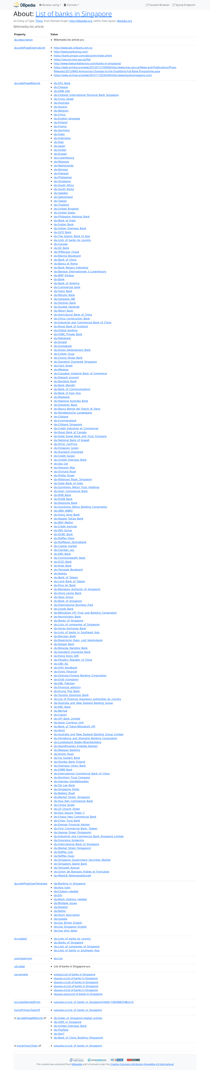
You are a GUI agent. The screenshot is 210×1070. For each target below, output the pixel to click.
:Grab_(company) (66, 679)
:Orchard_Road (65, 471)
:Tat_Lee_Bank (64, 785)
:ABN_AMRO (63, 511)
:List (58, 958)
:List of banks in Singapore (74, 974)
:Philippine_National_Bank (72, 216)
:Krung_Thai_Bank (67, 691)
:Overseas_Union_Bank (70, 765)
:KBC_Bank (62, 707)
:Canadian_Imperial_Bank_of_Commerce (80, 373)
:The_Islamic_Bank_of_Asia (72, 236)
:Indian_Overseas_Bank (70, 228)
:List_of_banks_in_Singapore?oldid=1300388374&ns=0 (93, 1002)
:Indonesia (62, 138)
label (19, 966)
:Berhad (60, 711)
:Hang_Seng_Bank (67, 514)
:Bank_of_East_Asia (67, 393)
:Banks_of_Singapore (68, 620)
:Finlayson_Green (66, 448)
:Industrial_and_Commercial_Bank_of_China (82, 322)
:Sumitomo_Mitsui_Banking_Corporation (80, 507)
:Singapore (62, 181)
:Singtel (60, 342)
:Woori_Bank (63, 310)
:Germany (62, 130)
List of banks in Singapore (74, 13)
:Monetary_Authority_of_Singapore (77, 589)
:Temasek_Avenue (67, 867)
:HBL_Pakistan (64, 683)
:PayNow (61, 1030)
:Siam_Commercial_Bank (71, 491)
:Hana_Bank (63, 291)
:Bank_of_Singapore (68, 601)
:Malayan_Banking (67, 750)
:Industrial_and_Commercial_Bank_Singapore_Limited (88, 836)
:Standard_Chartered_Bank (72, 652)
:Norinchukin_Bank (67, 616)
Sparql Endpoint (183, 5)
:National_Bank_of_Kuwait (71, 440)
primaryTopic (27, 1045)
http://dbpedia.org (80, 21)
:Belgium (61, 110)
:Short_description (67, 915)
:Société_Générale (67, 307)
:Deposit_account (66, 377)
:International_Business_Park (73, 605)
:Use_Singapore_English (70, 926)
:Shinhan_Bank (65, 303)
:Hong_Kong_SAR (66, 656)
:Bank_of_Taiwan (66, 577)
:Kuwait (60, 154)
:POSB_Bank (63, 499)
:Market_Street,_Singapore (72, 797)
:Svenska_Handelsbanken (71, 781)
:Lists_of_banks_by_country (72, 240)
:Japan (59, 146)
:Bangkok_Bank (65, 381)
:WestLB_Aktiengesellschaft (72, 875)
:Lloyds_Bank (64, 609)
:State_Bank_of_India (68, 483)
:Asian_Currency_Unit (69, 722)
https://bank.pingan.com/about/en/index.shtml (83, 55)
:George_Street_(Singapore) (72, 832)
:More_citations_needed (70, 899)
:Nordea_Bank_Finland (69, 762)
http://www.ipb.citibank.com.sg (73, 48)
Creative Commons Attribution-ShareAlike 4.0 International (142, 1064)
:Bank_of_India (65, 220)
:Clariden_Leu (64, 550)
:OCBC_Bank (63, 534)
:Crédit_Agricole (65, 526)
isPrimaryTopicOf (27, 1010)
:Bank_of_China (65, 259)
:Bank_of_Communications (72, 389)
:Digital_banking (65, 330)
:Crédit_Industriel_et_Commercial (76, 428)
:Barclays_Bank (65, 636)
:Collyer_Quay (64, 354)
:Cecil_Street (63, 365)
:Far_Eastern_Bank (67, 758)
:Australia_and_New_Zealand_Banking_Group (83, 703)
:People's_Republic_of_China (73, 660)
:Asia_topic (62, 887)
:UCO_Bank (62, 232)
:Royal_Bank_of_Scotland (71, 326)
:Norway (61, 169)
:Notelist (61, 907)
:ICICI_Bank (63, 562)
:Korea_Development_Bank (72, 350)
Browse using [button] (49, 5)
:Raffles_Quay (64, 856)
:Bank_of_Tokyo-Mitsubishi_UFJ (74, 726)
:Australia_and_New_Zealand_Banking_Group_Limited (88, 734)
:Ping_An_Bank (65, 585)
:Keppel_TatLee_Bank (68, 518)
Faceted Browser (158, 5)
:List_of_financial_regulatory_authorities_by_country (87, 699)
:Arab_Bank (63, 565)
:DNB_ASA (62, 91)
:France (60, 126)
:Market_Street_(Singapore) (72, 848)
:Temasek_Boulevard (68, 569)
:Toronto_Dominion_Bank (71, 695)
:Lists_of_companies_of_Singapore (77, 624)
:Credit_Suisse (64, 456)
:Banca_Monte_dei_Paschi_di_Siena (77, 409)
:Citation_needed (66, 891)
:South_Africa (64, 185)
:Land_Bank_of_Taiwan (69, 581)
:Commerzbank (65, 420)
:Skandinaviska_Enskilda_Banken (76, 746)
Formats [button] (70, 5)
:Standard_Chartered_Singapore (75, 361)
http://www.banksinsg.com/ (71, 51)
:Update (60, 919)
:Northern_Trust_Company (72, 777)
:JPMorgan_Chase (66, 252)
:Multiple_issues (65, 903)
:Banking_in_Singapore (69, 883)
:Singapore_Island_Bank (70, 864)
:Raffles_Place (64, 538)
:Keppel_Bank (64, 644)
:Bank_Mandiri (64, 385)
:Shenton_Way (64, 467)
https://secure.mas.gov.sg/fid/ (72, 59)
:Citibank (61, 416)
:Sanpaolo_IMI (64, 299)
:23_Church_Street (67, 809)
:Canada (61, 244)
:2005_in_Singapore (68, 1022)
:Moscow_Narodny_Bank (71, 648)
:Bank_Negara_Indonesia (71, 267)
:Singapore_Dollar (66, 789)
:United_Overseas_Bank (70, 460)
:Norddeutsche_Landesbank (73, 412)
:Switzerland (63, 197)
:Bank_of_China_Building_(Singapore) (78, 1037)
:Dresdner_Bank (65, 405)
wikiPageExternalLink (29, 48)
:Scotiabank (63, 346)
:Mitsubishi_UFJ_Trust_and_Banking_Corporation (85, 613)
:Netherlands (64, 165)
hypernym (23, 958)
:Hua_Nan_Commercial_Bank (73, 801)
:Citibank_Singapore (68, 424)
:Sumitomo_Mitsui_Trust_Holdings (76, 487)
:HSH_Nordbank (65, 667)
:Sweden (61, 193)
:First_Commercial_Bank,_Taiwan (75, 828)
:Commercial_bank (67, 287)
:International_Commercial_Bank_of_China (82, 773)
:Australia (61, 103)
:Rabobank (62, 338)
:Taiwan (60, 201)
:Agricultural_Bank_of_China (73, 314)
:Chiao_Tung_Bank (67, 820)
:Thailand (61, 205)
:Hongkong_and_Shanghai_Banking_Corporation (85, 738)
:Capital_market (65, 546)
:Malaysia (61, 161)
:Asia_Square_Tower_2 (69, 813)
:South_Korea (64, 189)
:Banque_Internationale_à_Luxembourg (80, 271)
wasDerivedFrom (27, 1002)
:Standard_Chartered (68, 452)
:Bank (59, 279)
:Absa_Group (63, 597)
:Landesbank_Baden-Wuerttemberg (77, 742)
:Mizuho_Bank (64, 295)
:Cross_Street (64, 99)
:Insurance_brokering (69, 840)
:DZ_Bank (61, 248)
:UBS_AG (61, 664)
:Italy (59, 142)
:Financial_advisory (67, 687)
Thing (38, 21)
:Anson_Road (64, 754)
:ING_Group (63, 530)
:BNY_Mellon (63, 522)
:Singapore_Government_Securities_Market (82, 860)
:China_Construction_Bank (72, 318)
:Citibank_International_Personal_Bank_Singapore (86, 95)
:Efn (58, 895)
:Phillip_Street (64, 475)
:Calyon (60, 714)
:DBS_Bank (62, 554)
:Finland (60, 122)
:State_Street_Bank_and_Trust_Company (80, 436)
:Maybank (62, 397)
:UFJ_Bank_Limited (67, 718)
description (23, 40)
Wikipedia (77, 1064)
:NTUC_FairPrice (65, 444)
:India (59, 134)
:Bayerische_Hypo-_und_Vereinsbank (78, 640)
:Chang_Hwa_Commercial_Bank (75, 816)
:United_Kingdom (66, 209)
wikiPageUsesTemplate (30, 883)
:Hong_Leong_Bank (67, 593)
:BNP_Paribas (64, 275)
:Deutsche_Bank (65, 503)
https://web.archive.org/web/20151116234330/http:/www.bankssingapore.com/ (103, 75)
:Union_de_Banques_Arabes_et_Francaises (81, 871)
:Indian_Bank (64, 224)
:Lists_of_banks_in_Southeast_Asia (76, 632)
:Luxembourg (64, 158)
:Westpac (61, 369)
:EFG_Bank (62, 83)
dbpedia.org (124, 21)
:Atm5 (59, 730)
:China (59, 114)
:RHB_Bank (62, 495)
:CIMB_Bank (63, 769)
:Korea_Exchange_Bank (70, 628)
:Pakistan (61, 173)
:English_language (67, 118)
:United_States (64, 212)
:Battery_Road (64, 793)
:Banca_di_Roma (66, 263)
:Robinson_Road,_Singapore (73, 479)
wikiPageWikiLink (27, 83)
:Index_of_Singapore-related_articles (78, 1018)
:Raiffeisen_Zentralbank (70, 542)
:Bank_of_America (66, 283)
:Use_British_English (68, 923)
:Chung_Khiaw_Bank (68, 358)
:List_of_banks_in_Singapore (78, 1010)
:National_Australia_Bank (71, 401)
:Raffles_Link (63, 852)
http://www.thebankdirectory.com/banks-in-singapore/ (87, 63)
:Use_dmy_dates (65, 930)
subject (20, 938)
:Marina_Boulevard (67, 256)
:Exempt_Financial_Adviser (72, 824)
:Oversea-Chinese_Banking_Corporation (80, 675)
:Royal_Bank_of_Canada (70, 432)
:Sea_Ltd (61, 463)
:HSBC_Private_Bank (68, 334)
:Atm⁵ (59, 1034)
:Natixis (60, 573)
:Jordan (60, 150)
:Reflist (60, 911)
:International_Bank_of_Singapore (76, 844)
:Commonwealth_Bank (69, 558)
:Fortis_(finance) (65, 671)
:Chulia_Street (64, 805)
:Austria (60, 107)
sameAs (21, 974)
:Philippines (63, 177)
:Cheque (61, 87)
